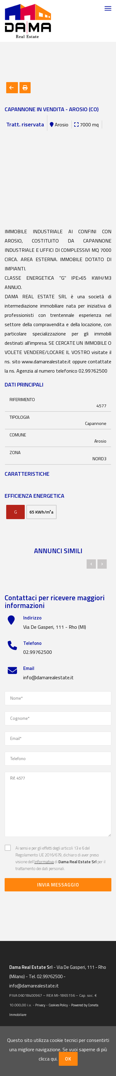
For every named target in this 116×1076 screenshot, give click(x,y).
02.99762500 (37, 652)
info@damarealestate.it (48, 677)
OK (68, 1058)
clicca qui (48, 1058)
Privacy (40, 1005)
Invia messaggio (58, 884)
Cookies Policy (58, 1005)
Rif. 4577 (58, 804)
